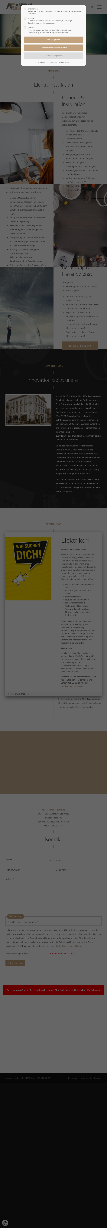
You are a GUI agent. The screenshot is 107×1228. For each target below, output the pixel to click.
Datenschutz (42, 62)
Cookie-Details (63, 62)
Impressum (53, 62)
